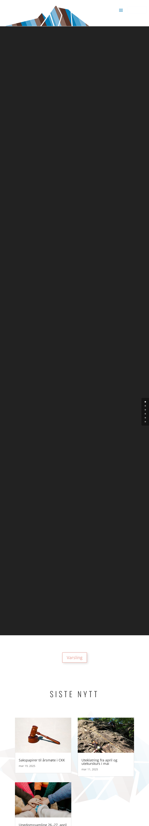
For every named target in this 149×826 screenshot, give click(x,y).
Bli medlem (137, 9)
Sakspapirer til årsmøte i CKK (42, 760)
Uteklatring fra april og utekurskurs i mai (99, 762)
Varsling (74, 657)
